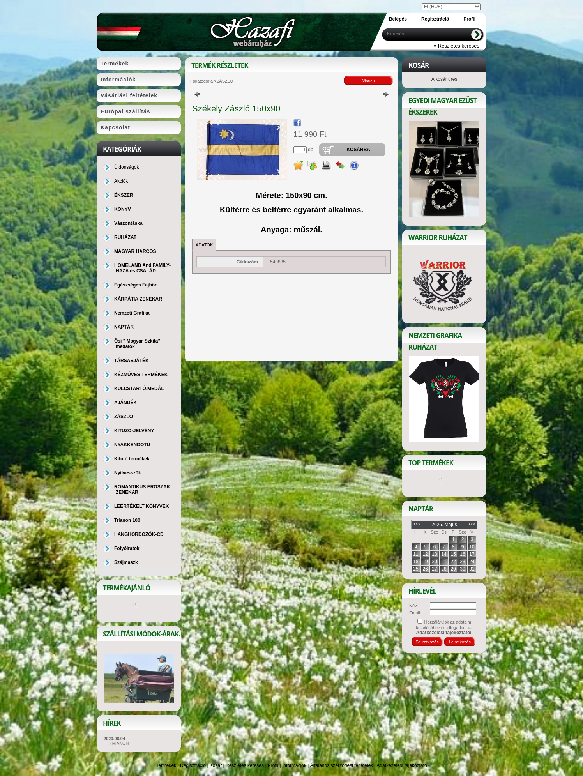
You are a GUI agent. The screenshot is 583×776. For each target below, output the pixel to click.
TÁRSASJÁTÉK (131, 360)
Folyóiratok (127, 548)
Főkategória (201, 81)
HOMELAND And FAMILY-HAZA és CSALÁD (142, 268)
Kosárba (358, 149)
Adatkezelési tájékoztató (401, 765)
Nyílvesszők (127, 472)
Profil (273, 765)
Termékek (166, 765)
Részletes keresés (245, 765)
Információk (294, 765)
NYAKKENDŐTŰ (132, 444)
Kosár (216, 765)
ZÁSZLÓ (123, 416)
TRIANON (119, 743)
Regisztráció (193, 765)
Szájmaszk (126, 562)
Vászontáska (128, 223)
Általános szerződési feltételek (341, 765)
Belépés (398, 19)
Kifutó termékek (132, 458)
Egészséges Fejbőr (135, 285)
